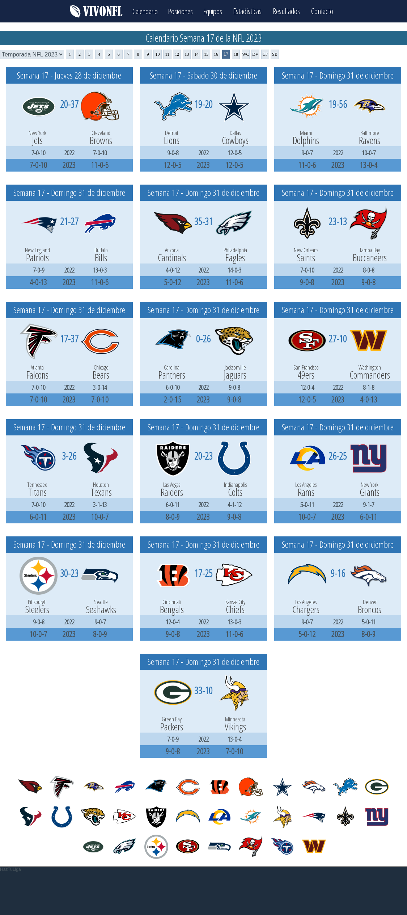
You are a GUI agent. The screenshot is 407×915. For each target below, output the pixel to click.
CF (265, 54)
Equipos (215, 11)
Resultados (290, 11)
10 (157, 54)
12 (177, 54)
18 (236, 54)
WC (245, 54)
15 (206, 54)
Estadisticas (251, 11)
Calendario (142, 11)
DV (255, 54)
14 (196, 54)
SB (274, 54)
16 (216, 54)
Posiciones (180, 11)
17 (226, 54)
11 (167, 54)
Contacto (326, 11)
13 (187, 54)
